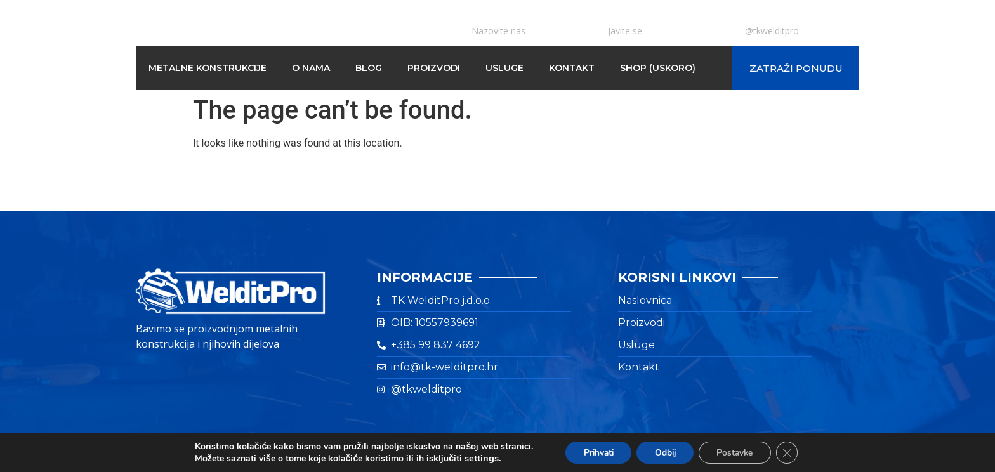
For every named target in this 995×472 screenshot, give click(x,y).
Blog (368, 68)
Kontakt (572, 68)
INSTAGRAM (773, 18)
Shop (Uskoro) (657, 68)
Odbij (665, 452)
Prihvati (594, 452)
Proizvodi (433, 68)
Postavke (737, 452)
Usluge (504, 68)
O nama (311, 68)
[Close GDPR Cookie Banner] (792, 452)
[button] (795, 68)
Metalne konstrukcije (207, 68)
